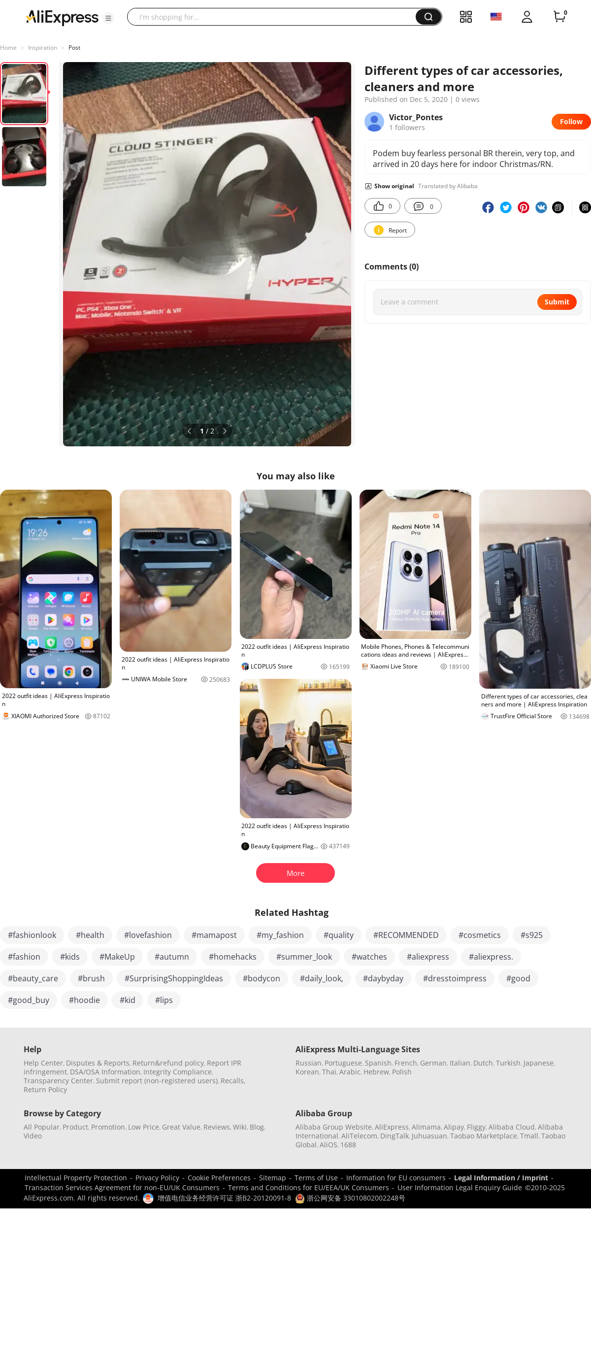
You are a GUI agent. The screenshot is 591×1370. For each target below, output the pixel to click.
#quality (339, 935)
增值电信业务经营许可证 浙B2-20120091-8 (224, 1198)
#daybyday (383, 978)
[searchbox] (275, 16)
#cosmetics (480, 935)
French (405, 1063)
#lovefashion (148, 935)
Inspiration (42, 47)
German (433, 1063)
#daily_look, (321, 978)
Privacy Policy (157, 1177)
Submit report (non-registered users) (157, 1080)
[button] (108, 18)
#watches (369, 956)
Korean (307, 1071)
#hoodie (84, 1000)
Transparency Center (58, 1080)
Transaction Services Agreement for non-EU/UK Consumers (122, 1187)
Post (74, 47)
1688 (348, 1144)
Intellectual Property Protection (76, 1177)
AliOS (328, 1144)
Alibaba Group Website (334, 1127)
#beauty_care (33, 978)
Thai (329, 1071)
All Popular (42, 1127)
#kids (70, 956)
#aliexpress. (491, 956)
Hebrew (376, 1071)
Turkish (508, 1063)
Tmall (529, 1135)
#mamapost (214, 935)
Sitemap (272, 1177)
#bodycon (261, 978)
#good (518, 978)
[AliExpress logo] (62, 17)
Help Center (43, 1063)
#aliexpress (428, 956)
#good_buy (28, 1000)
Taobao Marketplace (483, 1135)
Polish (402, 1071)
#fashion (24, 956)
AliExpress (392, 1127)
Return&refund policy (168, 1063)
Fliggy (476, 1127)
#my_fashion (280, 935)
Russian (309, 1063)
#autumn (172, 956)
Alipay (454, 1127)
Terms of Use (316, 1177)
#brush (91, 978)
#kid (127, 1000)
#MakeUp (117, 956)
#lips (164, 1000)
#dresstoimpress (455, 978)
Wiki (240, 1127)
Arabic (350, 1071)
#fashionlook (32, 935)
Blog (257, 1127)
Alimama (426, 1127)
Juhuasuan (429, 1135)
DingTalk (394, 1135)
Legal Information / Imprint (501, 1177)
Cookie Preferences (219, 1177)
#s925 (532, 935)
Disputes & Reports (98, 1063)
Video (33, 1135)
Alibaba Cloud (512, 1127)
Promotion (108, 1127)
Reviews (216, 1127)
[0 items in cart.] (559, 17)
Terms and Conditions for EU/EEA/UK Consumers (308, 1187)
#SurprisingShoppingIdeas (174, 978)
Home (8, 47)
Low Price (143, 1127)
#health (90, 935)
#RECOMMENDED (406, 935)
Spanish (378, 1063)
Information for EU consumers (396, 1177)
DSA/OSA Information (105, 1071)
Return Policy (45, 1089)
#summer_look (304, 956)
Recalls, (233, 1080)
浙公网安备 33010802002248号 (350, 1198)
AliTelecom (359, 1135)
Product (75, 1127)
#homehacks (233, 956)
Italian (460, 1063)
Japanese (539, 1063)
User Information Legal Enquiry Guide (459, 1187)
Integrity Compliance (177, 1071)
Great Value (181, 1127)
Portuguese (343, 1063)
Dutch (483, 1063)
